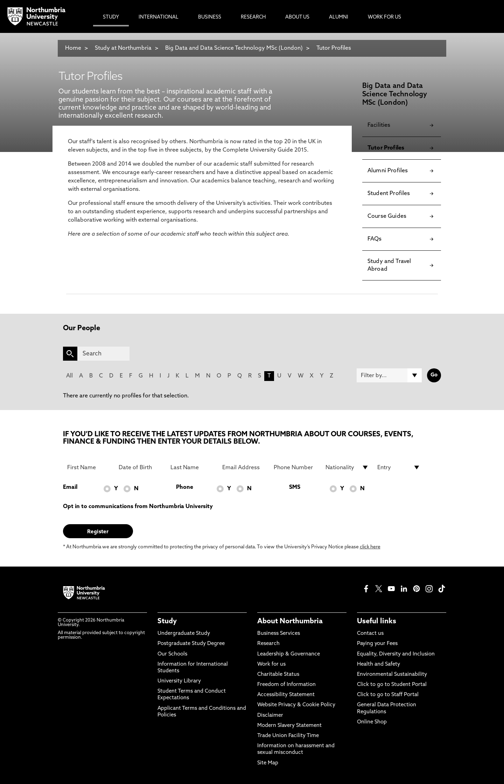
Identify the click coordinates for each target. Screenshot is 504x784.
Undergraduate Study (184, 633)
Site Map (267, 763)
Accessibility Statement (286, 695)
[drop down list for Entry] (399, 467)
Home (73, 48)
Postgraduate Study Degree (191, 643)
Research (268, 643)
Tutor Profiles (333, 48)
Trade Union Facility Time (288, 735)
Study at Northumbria (123, 48)
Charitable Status (278, 674)
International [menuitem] (158, 17)
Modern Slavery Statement (289, 725)
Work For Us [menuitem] (384, 17)
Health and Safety (378, 664)
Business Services (278, 633)
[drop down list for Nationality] (347, 467)
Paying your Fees (377, 643)
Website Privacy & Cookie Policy (296, 705)
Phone (184, 487)
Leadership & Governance (288, 654)
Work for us (271, 664)
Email (70, 487)
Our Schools (172, 654)
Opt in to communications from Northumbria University (138, 506)
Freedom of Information (286, 684)
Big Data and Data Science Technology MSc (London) (234, 48)
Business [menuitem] (209, 17)
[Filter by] (389, 375)
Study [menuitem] (111, 17)
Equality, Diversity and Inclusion (396, 654)
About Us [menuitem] (297, 17)
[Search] (103, 354)
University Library (179, 681)
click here (370, 547)
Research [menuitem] (253, 17)
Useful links (376, 621)
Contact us (370, 633)
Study (167, 621)
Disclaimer (270, 715)
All (69, 376)
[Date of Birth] (140, 467)
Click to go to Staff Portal (388, 695)
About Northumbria (290, 621)
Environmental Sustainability (392, 674)
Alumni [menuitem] (338, 17)
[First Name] (89, 467)
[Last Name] (192, 467)
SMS (294, 487)
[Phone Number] (295, 467)
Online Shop (372, 722)
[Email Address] (244, 467)
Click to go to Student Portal (392, 684)
